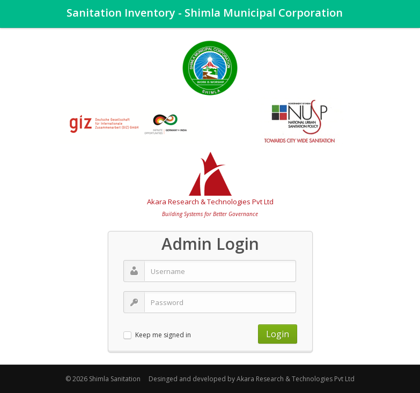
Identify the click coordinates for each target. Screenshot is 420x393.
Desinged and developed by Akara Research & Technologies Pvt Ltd (252, 378)
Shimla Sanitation (115, 378)
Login (277, 334)
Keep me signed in (163, 335)
